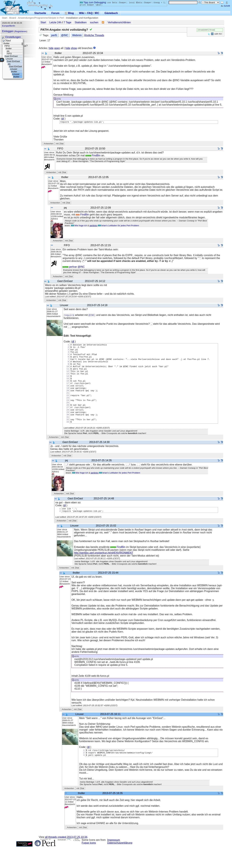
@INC (64, 35)
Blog (69, 13)
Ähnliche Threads (94, 35)
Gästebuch (111, 13)
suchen (94, 22)
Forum (55, 13)
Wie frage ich (79, 226)
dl (63, 118)
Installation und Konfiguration (82, 17)
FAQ (90, 13)
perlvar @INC (74, 267)
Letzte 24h (55, 22)
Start (4, 17)
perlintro (93, 226)
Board (12, 17)
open (57, 48)
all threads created (66, 856)
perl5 (54, 35)
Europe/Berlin (8, 26)
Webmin (77, 35)
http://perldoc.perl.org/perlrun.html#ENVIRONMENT (103, 570)
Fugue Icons (89, 862)
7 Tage (67, 22)
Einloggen (8, 31)
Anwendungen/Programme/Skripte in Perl (41, 17)
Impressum (113, 859)
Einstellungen (11, 37)
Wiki (81, 13)
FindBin (93, 156)
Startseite (40, 13)
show (74, 48)
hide (51, 48)
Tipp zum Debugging (93, 2)
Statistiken (81, 22)
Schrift (225, 6)
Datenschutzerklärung (119, 862)
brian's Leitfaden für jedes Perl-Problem (118, 226)
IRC (97, 13)
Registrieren (21, 31)
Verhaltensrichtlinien (119, 22)
